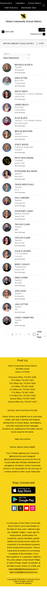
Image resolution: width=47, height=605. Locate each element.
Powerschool (6, 3)
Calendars (20, 3)
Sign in (43, 30)
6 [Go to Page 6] (29, 334)
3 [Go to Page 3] (20, 334)
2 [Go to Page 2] (16, 334)
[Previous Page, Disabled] (7, 334)
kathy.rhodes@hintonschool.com (23, 572)
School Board (34, 3)
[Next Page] (34, 334)
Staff (41, 43)
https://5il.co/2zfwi (22, 439)
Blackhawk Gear (28, 8)
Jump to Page (39, 334)
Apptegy (28, 583)
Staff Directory (11, 8)
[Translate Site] (37, 34)
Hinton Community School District (18, 43)
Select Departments (11, 58)
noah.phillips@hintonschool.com (22, 569)
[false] (17, 53)
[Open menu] (8, 31)
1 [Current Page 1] (12, 334)
